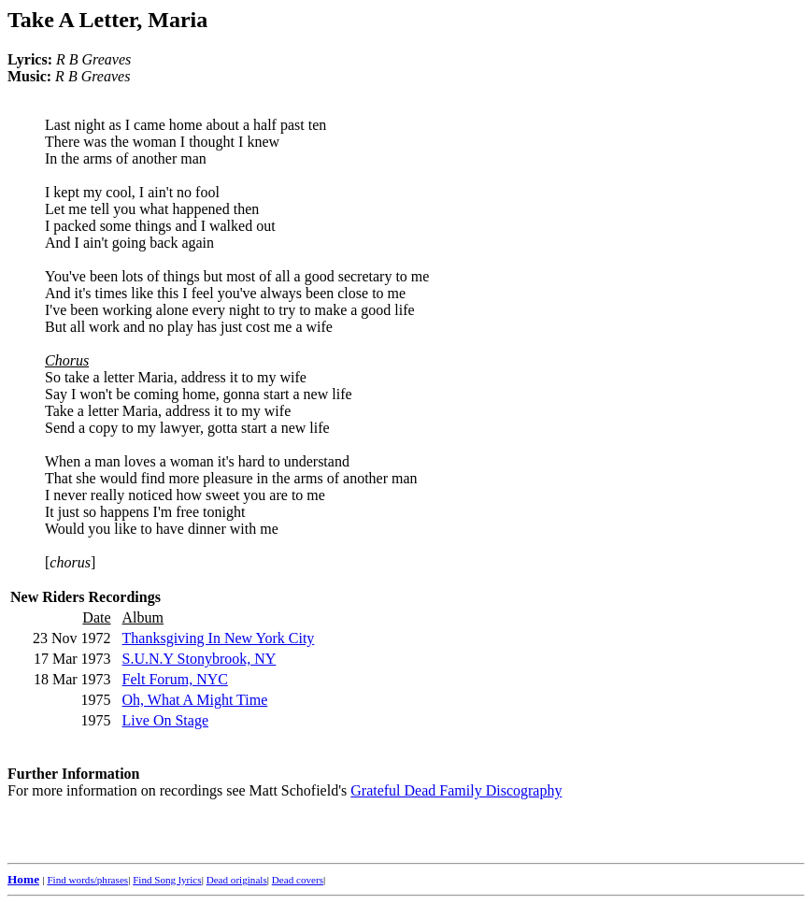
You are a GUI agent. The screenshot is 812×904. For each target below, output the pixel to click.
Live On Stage (165, 720)
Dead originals (237, 879)
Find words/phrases (87, 879)
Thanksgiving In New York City (218, 638)
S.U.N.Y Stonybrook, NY (199, 659)
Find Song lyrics (167, 879)
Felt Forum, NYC (175, 679)
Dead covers (297, 879)
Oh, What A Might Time (195, 700)
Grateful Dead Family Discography (456, 790)
